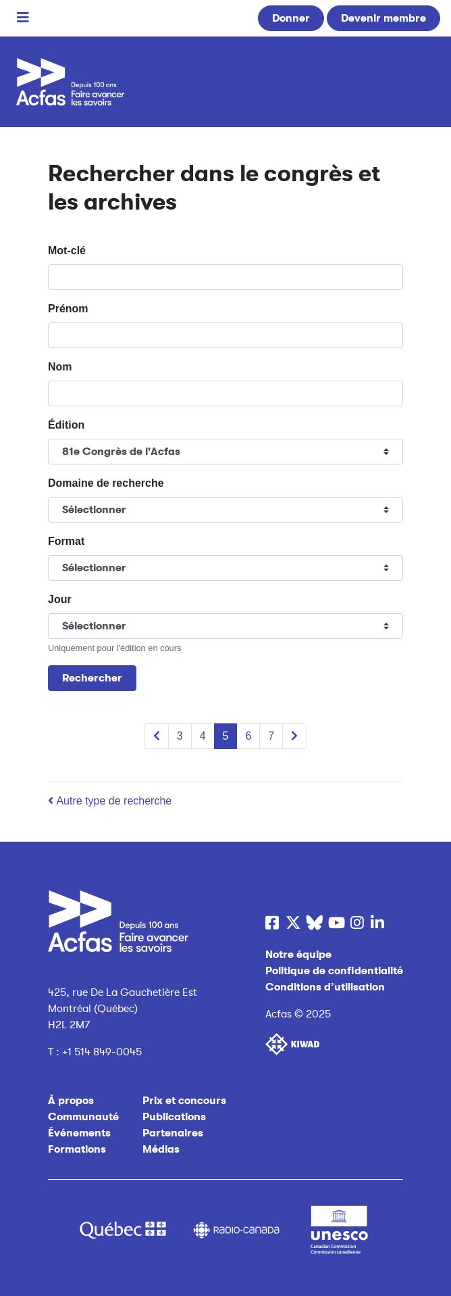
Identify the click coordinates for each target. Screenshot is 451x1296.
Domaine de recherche (106, 483)
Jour (60, 599)
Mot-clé (67, 250)
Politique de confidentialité (334, 971)
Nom (60, 367)
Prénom (68, 308)
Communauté (83, 1117)
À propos (71, 1101)
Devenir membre (383, 18)
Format (66, 541)
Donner (291, 18)
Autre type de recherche (109, 801)
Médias (161, 1149)
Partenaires (172, 1133)
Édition (66, 425)
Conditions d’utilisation (325, 987)
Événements (79, 1133)
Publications (174, 1117)
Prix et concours (184, 1101)
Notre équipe (298, 955)
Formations (77, 1149)
